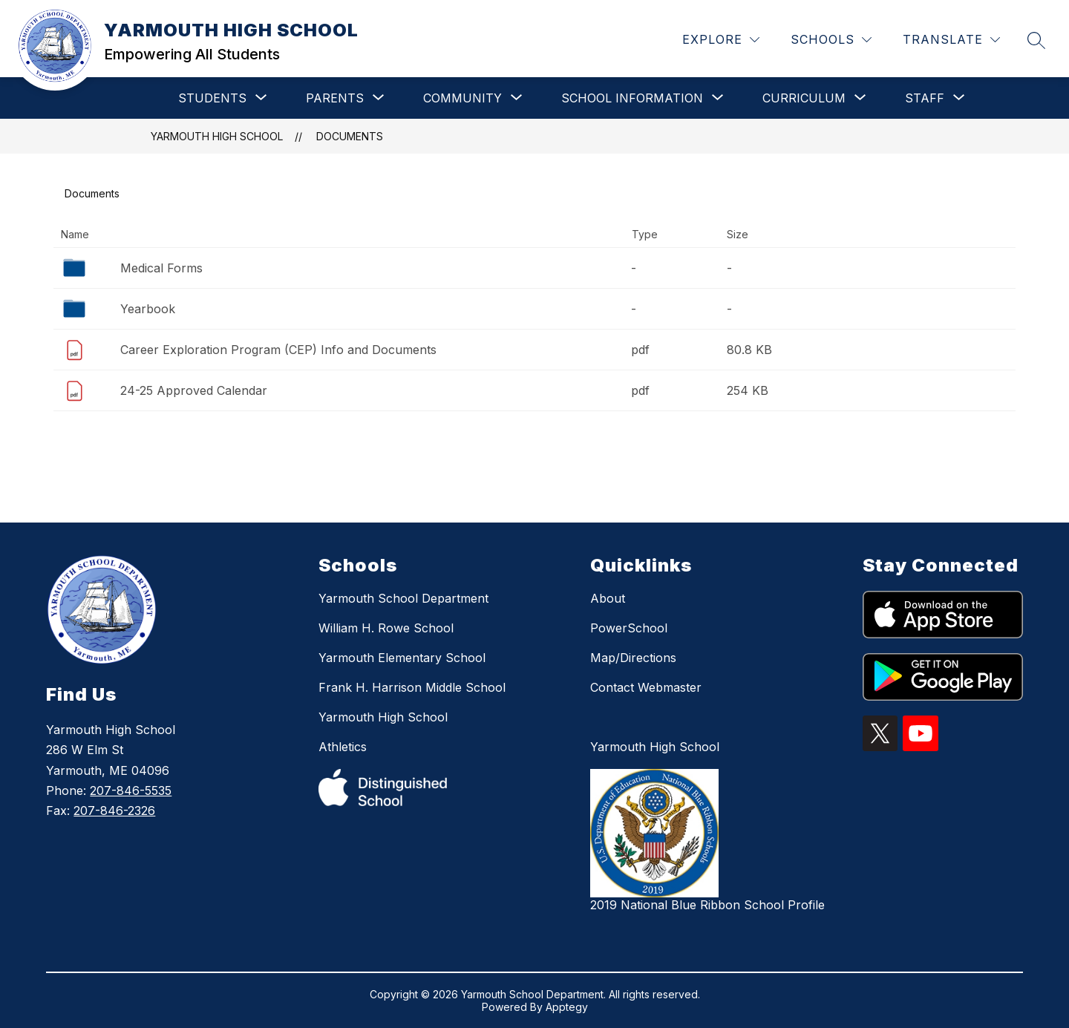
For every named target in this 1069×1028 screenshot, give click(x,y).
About (607, 598)
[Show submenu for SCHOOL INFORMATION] (632, 98)
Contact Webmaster (646, 687)
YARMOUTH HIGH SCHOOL (217, 136)
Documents (349, 136)
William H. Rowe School (386, 628)
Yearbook (147, 308)
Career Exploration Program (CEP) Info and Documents (278, 349)
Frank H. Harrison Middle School (412, 687)
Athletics (342, 746)
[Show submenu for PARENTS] (335, 98)
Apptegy (567, 1007)
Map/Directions (633, 657)
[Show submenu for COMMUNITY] (462, 98)
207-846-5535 (130, 790)
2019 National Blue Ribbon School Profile (707, 904)
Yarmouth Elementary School (402, 657)
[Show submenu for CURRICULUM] (804, 98)
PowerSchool (628, 628)
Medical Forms (161, 268)
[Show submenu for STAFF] (924, 98)
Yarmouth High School (383, 717)
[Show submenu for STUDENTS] (212, 98)
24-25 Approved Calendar (193, 390)
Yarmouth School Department (403, 598)
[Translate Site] (951, 39)
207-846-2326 (114, 810)
